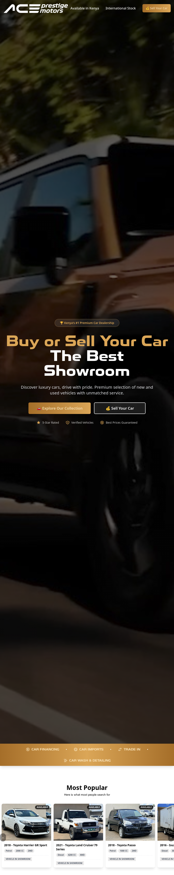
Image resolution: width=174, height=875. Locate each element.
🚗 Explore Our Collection (60, 408)
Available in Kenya (85, 8)
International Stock (121, 8)
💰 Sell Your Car (156, 8)
